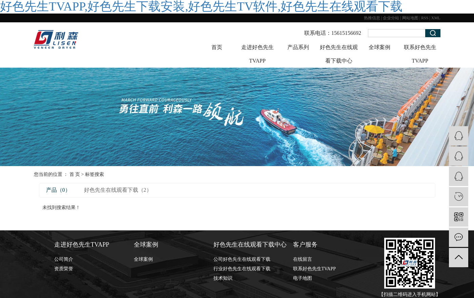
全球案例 (379, 47)
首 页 (74, 174)
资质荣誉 (63, 268)
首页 (216, 47)
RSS (424, 18)
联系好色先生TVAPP (420, 54)
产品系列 (298, 47)
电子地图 (302, 278)
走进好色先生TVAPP (257, 54)
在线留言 (302, 259)
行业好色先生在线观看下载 (241, 268)
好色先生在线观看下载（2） (118, 190)
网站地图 (410, 18)
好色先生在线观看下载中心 (339, 54)
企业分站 (391, 18)
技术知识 (222, 278)
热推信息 (372, 18)
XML (435, 18)
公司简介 (63, 259)
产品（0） (58, 190)
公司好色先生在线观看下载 (241, 259)
